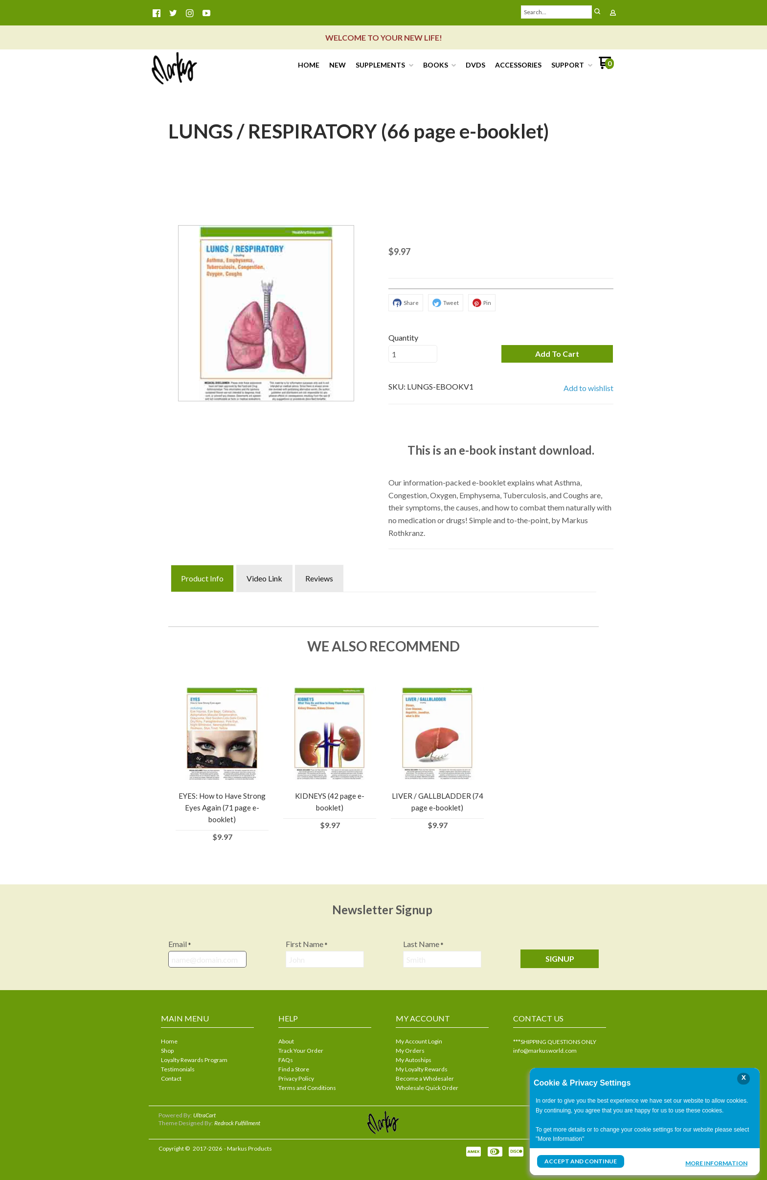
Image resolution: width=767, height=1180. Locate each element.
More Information (716, 1162)
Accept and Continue (580, 1161)
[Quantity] (412, 354)
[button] (557, 354)
